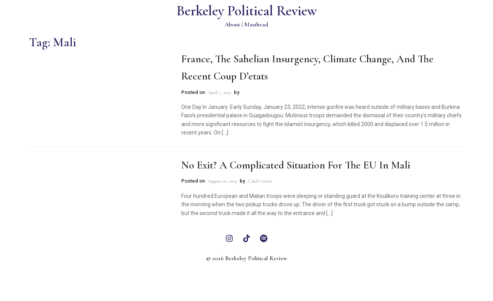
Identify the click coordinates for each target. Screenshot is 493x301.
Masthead (256, 24)
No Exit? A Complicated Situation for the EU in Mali (295, 165)
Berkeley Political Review (247, 10)
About (232, 24)
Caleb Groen (260, 181)
